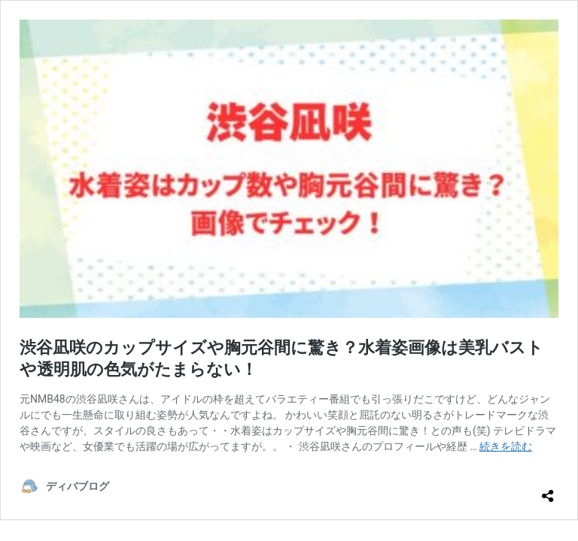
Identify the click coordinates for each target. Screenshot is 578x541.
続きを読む (505, 446)
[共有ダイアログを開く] (547, 489)
